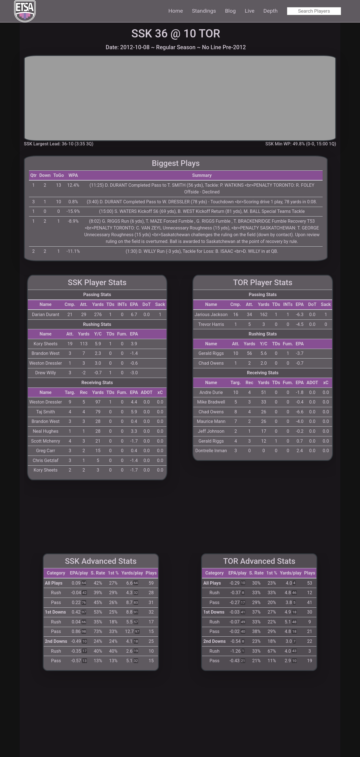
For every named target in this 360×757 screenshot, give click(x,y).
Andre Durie (211, 392)
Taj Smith (45, 411)
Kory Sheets (46, 343)
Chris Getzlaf (45, 460)
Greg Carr (45, 450)
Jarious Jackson (211, 314)
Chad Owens (211, 363)
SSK (141, 33)
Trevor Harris (211, 324)
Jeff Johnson (211, 431)
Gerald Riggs (211, 353)
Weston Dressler (45, 363)
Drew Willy (45, 372)
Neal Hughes (45, 431)
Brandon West (46, 353)
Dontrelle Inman (211, 450)
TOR (209, 33)
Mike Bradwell (211, 402)
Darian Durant (45, 314)
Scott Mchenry (45, 441)
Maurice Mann (211, 421)
